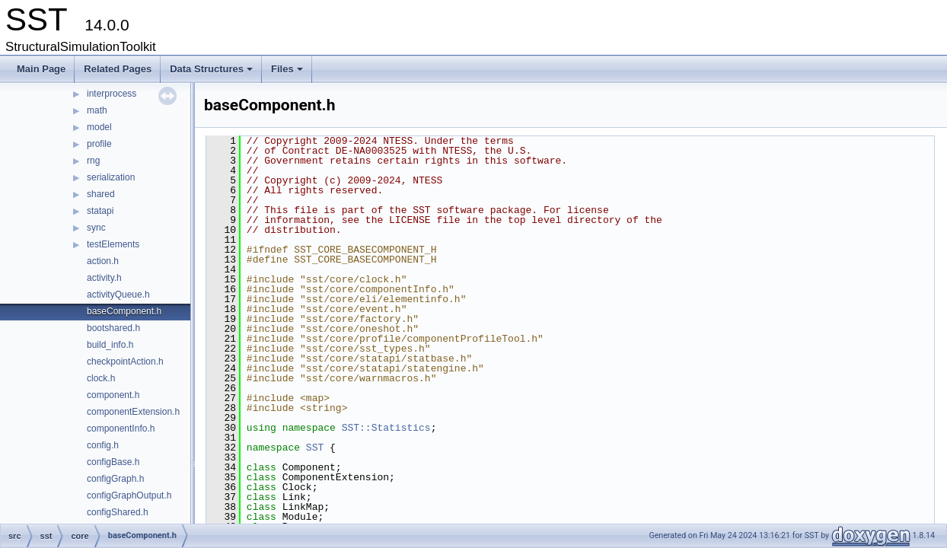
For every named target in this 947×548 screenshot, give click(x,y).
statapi (100, 211)
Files (288, 73)
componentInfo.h (121, 428)
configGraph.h (115, 478)
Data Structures (212, 73)
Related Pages (117, 69)
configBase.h (113, 462)
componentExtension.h (133, 411)
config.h (103, 445)
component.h (113, 395)
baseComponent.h (124, 311)
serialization (111, 177)
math (97, 110)
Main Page (41, 69)
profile (99, 144)
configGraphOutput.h (129, 495)
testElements (113, 244)
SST (315, 447)
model (99, 127)
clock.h (101, 378)
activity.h (104, 277)
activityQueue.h (118, 294)
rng (93, 160)
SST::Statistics (386, 428)
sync (96, 227)
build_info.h (110, 344)
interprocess (111, 93)
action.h (103, 261)
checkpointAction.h (125, 361)
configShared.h (117, 512)
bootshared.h (113, 328)
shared (101, 194)
